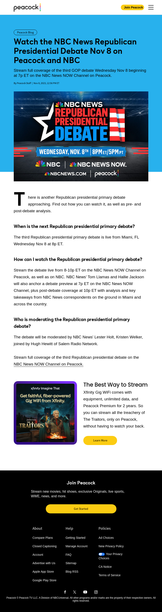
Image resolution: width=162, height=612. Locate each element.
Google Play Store (44, 580)
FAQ (69, 555)
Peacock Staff (24, 83)
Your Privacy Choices (110, 556)
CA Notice (105, 566)
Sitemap (71, 563)
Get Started (81, 509)
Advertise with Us (43, 563)
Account (37, 555)
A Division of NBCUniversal (54, 597)
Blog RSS (72, 571)
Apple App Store (43, 571)
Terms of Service (109, 575)
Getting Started (75, 537)
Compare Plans (42, 537)
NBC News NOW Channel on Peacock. (49, 364)
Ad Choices (106, 537)
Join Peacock (133, 7)
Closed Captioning (44, 546)
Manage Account (77, 546)
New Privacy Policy (111, 546)
